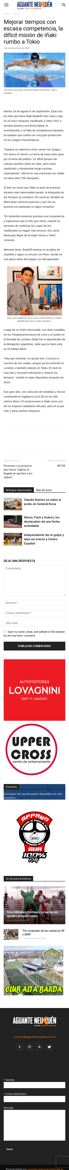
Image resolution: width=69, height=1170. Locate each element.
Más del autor (44, 490)
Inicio (6, 13)
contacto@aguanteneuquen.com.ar (35, 1036)
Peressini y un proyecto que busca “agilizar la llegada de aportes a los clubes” (18, 471)
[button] (64, 5)
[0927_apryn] (34, 867)
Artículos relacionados (19, 490)
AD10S (61, 465)
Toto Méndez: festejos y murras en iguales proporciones (32, 914)
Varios (16, 13)
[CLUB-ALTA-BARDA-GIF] (33, 994)
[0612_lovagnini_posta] (34, 719)
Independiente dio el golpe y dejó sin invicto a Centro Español (44, 539)
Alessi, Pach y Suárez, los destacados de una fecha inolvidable (42, 521)
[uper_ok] (31, 775)
